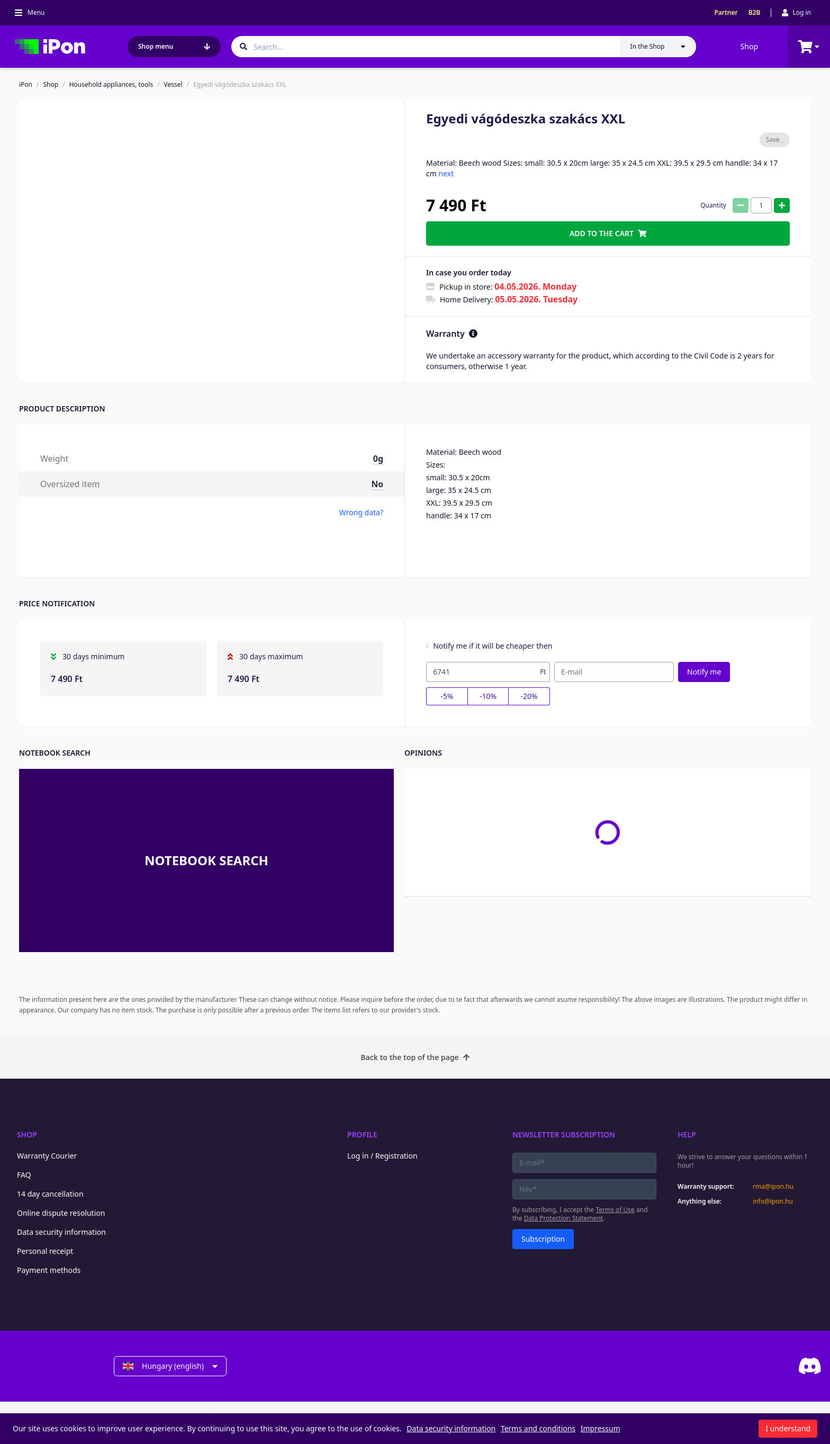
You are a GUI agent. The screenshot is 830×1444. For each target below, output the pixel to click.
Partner (725, 12)
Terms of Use (615, 1209)
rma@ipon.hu (773, 1186)
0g (378, 458)
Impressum (600, 1428)
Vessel (173, 84)
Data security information (61, 1232)
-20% (529, 696)
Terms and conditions (538, 1428)
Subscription (543, 1239)
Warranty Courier (47, 1156)
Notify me (704, 672)
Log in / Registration (382, 1156)
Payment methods (48, 1270)
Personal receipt (45, 1251)
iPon (25, 84)
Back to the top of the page (414, 1057)
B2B (754, 12)
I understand (787, 1428)
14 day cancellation (50, 1194)
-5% (446, 696)
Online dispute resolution (61, 1213)
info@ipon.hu (773, 1201)
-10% (488, 696)
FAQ (24, 1175)
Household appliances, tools (111, 84)
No (377, 484)
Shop (749, 46)
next (446, 173)
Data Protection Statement (563, 1218)
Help (687, 1134)
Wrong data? (361, 512)
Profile (362, 1134)
